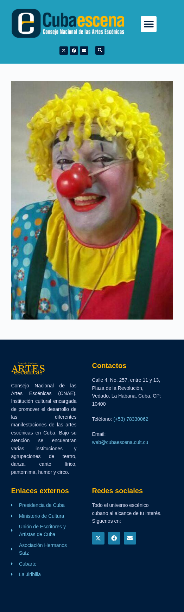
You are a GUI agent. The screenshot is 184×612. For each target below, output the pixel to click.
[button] (149, 24)
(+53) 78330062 (130, 419)
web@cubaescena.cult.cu (120, 442)
